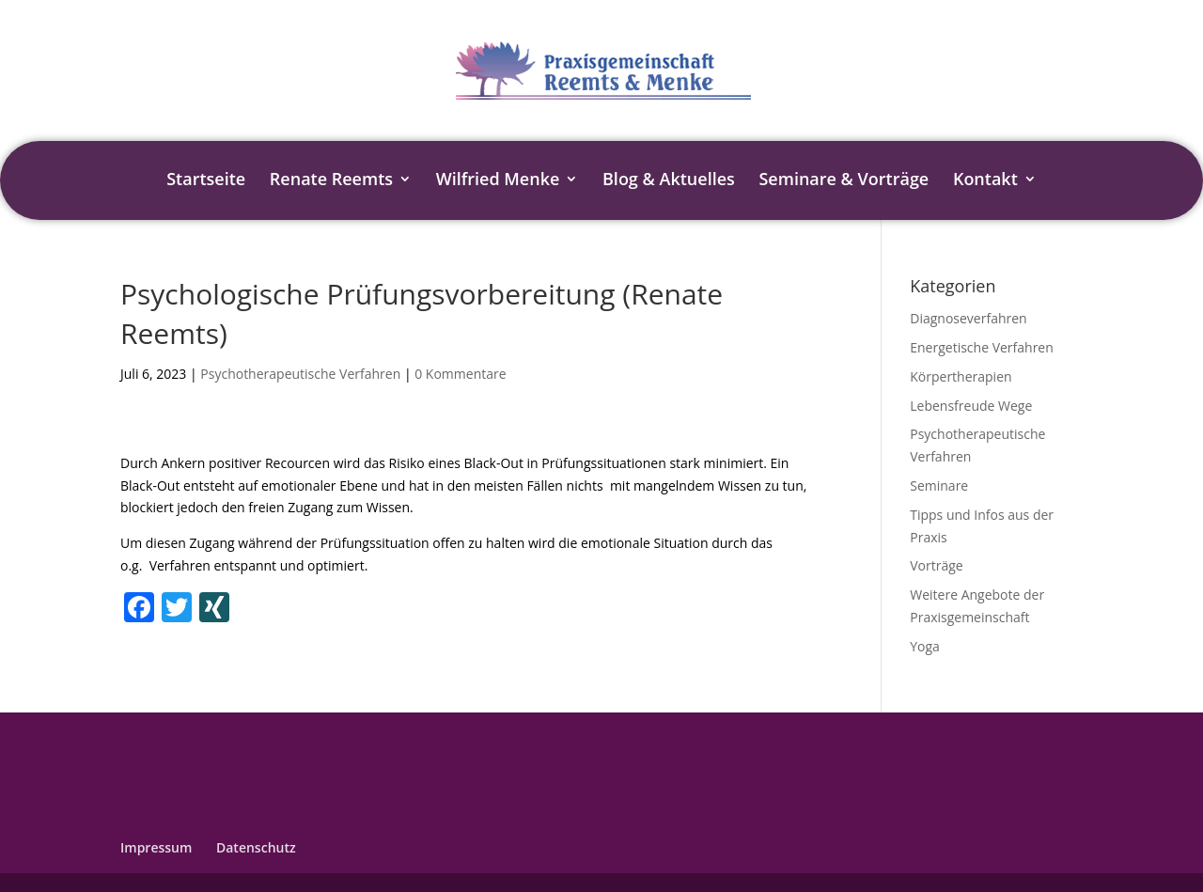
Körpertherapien (960, 376)
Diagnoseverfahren (968, 318)
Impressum (156, 847)
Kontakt (985, 181)
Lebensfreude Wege (971, 406)
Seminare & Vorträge (843, 181)
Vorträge (936, 565)
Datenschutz (256, 847)
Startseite (205, 181)
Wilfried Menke (498, 181)
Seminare (939, 485)
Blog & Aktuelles (668, 181)
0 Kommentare (460, 374)
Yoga (925, 646)
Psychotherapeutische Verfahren (300, 374)
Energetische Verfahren (982, 347)
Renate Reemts (331, 181)
